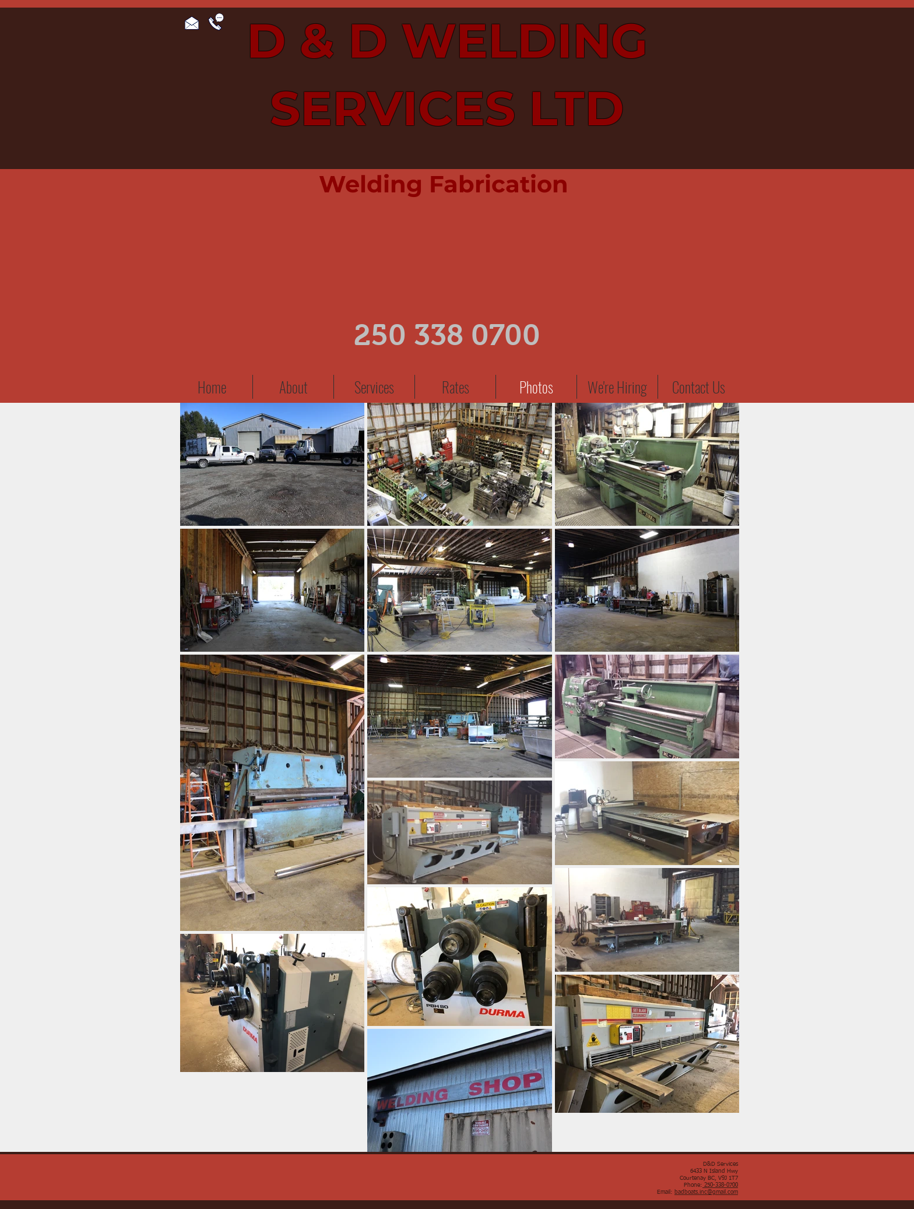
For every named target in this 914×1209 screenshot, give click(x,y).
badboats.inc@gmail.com (706, 1192)
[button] (374, 387)
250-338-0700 (720, 1185)
